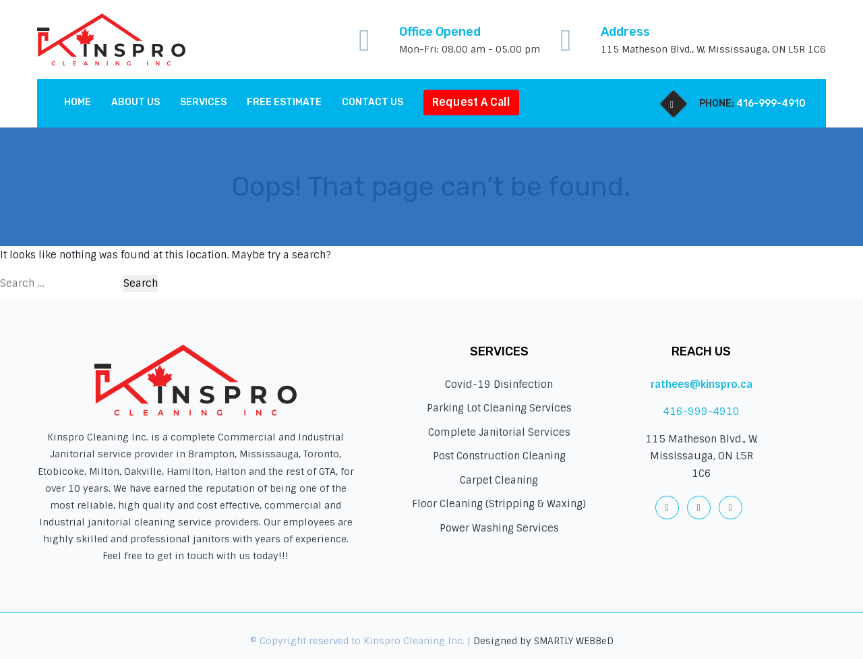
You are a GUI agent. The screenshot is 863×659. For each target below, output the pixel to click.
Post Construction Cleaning (499, 456)
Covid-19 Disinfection (499, 384)
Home (77, 102)
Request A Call (471, 102)
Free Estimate (284, 102)
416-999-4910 (771, 103)
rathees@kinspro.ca (701, 384)
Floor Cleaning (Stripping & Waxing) (499, 504)
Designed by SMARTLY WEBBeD (543, 641)
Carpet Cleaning (499, 480)
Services (203, 102)
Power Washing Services (499, 528)
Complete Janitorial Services (499, 432)
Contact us (372, 102)
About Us (135, 102)
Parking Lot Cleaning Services (499, 408)
